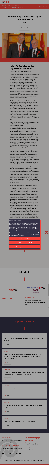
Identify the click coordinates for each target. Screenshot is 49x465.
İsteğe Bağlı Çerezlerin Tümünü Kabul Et (24, 246)
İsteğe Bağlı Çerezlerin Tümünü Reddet (24, 242)
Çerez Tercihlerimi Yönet (24, 238)
